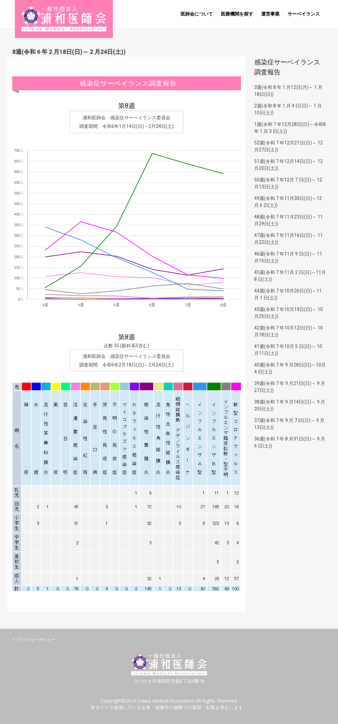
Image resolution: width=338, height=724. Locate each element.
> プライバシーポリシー (33, 639)
